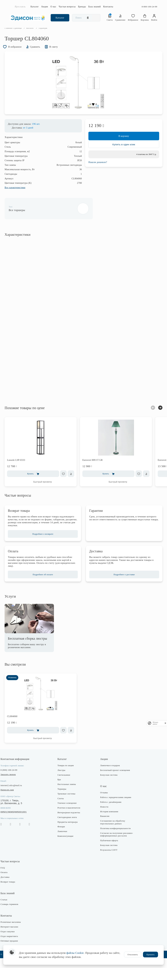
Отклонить (132, 954)
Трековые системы (68, 803)
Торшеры (63, 799)
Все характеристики (20, 197)
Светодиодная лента (69, 827)
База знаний (94, 6)
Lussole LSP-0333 (21, 469)
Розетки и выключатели (70, 817)
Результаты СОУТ (108, 859)
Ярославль (20, 6)
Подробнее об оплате (45, 584)
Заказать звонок (13, 784)
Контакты (108, 6)
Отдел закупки (13, 941)
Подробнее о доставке (121, 584)
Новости (103, 816)
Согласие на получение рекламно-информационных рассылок (115, 844)
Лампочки (64, 841)
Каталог (35, 6)
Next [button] (155, 417)
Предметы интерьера (69, 831)
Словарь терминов (14, 914)
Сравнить (42, 53)
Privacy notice (155, 723)
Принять (150, 954)
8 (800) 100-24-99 (14, 780)
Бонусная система (108, 784)
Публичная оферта (108, 850)
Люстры (63, 780)
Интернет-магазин (14, 936)
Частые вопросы (67, 6)
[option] (83, 91)
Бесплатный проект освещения (114, 780)
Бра (61, 789)
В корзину (121, 145)
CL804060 (17, 726)
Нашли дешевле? (97, 173)
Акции (44, 6)
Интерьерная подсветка (70, 822)
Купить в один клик (121, 156)
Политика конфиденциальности (114, 838)
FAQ (8, 877)
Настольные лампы (68, 794)
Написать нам (12, 799)
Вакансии (104, 826)
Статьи (9, 909)
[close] (165, 723)
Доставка (10, 887)
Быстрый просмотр (48, 492)
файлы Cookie (75, 952)
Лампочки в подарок (109, 775)
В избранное (18, 53)
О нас (53, 6)
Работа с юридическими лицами (114, 807)
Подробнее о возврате (45, 543)
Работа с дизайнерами (110, 812)
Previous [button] (148, 417)
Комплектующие (67, 846)
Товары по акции (67, 775)
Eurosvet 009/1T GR (98, 469)
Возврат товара (13, 891)
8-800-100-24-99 (149, 6)
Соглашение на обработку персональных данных (111, 832)
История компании (108, 821)
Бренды (82, 6)
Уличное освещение (68, 813)
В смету (62, 53)
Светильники (65, 784)
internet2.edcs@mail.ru (16, 795)
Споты (62, 808)
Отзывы (103, 802)
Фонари (63, 836)
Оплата (9, 882)
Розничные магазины (16, 932)
